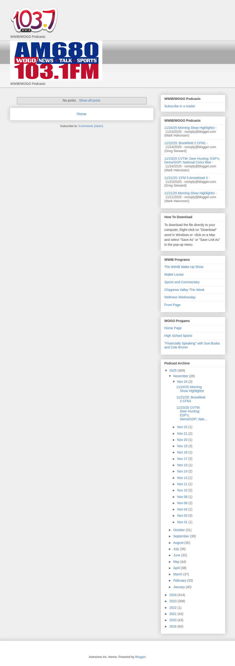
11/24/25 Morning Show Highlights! (189, 128)
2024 (173, 595)
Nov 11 (182, 484)
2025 (173, 370)
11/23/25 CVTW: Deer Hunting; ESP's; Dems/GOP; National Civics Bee (192, 160)
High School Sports (178, 336)
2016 (173, 626)
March (178, 574)
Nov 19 (182, 446)
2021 (173, 614)
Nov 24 (182, 381)
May (176, 562)
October (179, 530)
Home (82, 114)
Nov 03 (182, 515)
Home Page (173, 328)
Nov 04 (182, 509)
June (177, 555)
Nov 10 (182, 490)
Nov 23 (182, 427)
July (176, 549)
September (181, 536)
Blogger (140, 657)
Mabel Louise (174, 274)
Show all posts (89, 100)
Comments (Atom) (91, 126)
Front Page (172, 305)
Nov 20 (182, 440)
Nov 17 (182, 459)
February (180, 580)
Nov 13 (182, 478)
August (178, 543)
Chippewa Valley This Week (184, 290)
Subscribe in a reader (179, 106)
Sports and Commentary (182, 282)
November (181, 376)
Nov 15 (182, 465)
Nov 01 (182, 522)
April (177, 568)
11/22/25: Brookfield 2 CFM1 (185, 143)
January (179, 587)
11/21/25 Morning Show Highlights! (189, 193)
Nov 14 (182, 471)
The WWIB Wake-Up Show (183, 267)
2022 (173, 607)
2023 (173, 601)
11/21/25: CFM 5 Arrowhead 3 (186, 178)
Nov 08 (182, 497)
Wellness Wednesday (180, 297)
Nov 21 (182, 433)
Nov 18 (182, 452)
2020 (173, 620)
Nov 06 (182, 503)
